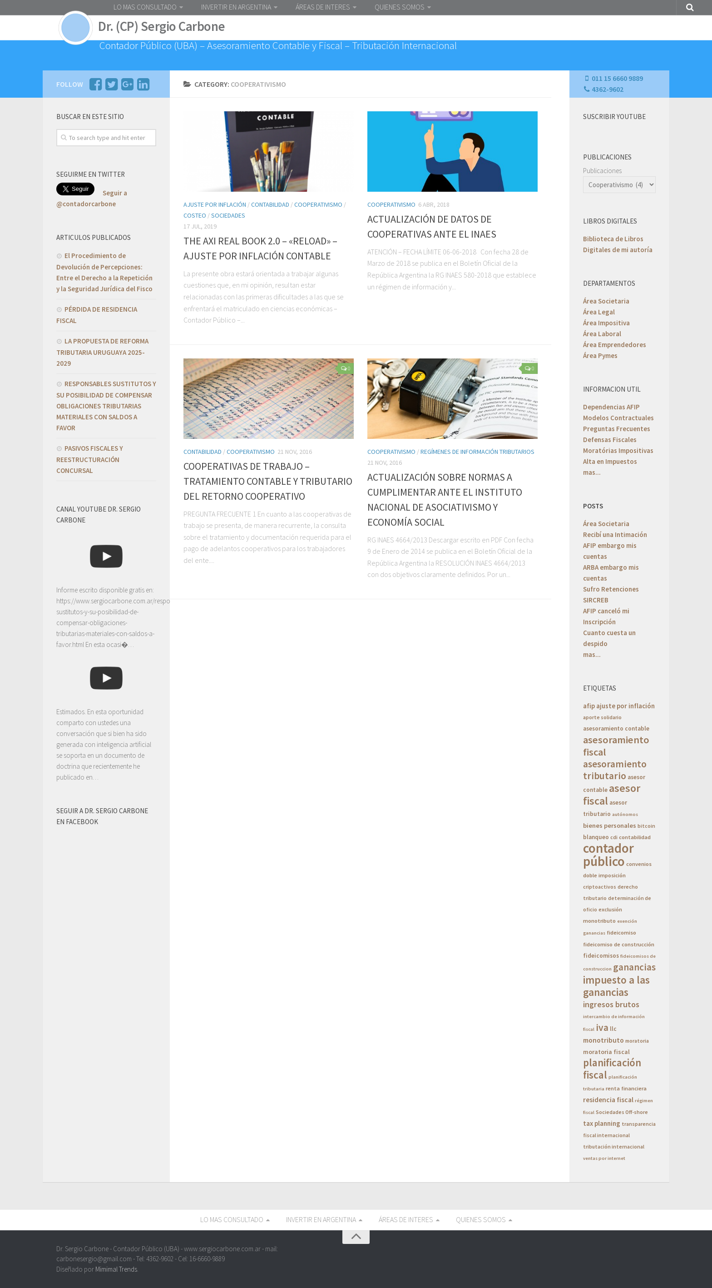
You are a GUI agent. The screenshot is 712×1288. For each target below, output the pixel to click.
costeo (194, 215)
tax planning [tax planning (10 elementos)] (601, 1123)
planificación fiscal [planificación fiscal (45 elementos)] (612, 1068)
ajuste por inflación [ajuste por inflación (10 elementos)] (625, 705)
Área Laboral (602, 333)
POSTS (593, 506)
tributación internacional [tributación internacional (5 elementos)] (613, 1146)
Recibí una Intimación (615, 534)
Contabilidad (270, 204)
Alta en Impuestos (610, 461)
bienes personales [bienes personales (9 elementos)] (609, 825)
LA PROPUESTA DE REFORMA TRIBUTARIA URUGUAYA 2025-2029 (102, 352)
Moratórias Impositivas (618, 450)
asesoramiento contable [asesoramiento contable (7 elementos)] (616, 728)
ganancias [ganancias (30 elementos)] (634, 967)
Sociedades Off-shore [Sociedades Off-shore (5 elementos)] (622, 1112)
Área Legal (599, 312)
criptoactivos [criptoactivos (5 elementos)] (599, 886)
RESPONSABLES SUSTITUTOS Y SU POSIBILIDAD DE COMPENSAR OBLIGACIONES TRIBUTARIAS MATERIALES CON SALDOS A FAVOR (106, 405)
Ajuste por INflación (214, 204)
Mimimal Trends (116, 1268)
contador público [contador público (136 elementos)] (608, 855)
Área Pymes (600, 355)
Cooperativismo (318, 204)
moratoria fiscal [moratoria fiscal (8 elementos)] (606, 1052)
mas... (592, 472)
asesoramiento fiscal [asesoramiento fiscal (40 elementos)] (616, 745)
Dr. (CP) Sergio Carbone (161, 26)
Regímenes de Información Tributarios (477, 452)
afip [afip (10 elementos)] (589, 705)
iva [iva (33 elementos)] (602, 1027)
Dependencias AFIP (611, 407)
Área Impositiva (606, 322)
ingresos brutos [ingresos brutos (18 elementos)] (611, 1004)
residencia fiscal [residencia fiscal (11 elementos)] (608, 1099)
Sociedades (228, 215)
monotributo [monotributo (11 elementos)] (603, 1040)
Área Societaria (606, 301)
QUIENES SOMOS (400, 6)
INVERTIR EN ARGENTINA (236, 6)
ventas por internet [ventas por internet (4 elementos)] (604, 1158)
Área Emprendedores (614, 344)
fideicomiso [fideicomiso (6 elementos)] (621, 932)
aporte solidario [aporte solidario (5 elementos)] (602, 717)
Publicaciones (602, 170)
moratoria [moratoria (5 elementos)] (637, 1040)
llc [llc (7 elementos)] (613, 1029)
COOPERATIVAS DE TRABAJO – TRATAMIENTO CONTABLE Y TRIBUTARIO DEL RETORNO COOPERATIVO (267, 481)
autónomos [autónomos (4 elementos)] (625, 814)
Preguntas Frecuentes (616, 428)
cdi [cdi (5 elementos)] (614, 837)
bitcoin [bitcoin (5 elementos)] (646, 825)
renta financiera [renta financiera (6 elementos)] (626, 1088)
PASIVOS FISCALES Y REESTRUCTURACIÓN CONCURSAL (89, 459)
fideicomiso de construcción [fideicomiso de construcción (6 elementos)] (618, 944)
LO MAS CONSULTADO (145, 6)
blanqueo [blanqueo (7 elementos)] (596, 837)
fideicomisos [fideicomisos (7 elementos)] (601, 956)
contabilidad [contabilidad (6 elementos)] (635, 837)
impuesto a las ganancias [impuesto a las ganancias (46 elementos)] (616, 986)
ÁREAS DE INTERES (323, 6)
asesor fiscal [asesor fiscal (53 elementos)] (611, 794)
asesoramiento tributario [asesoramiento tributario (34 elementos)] (615, 770)
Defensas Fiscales (610, 439)
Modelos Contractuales (618, 417)
